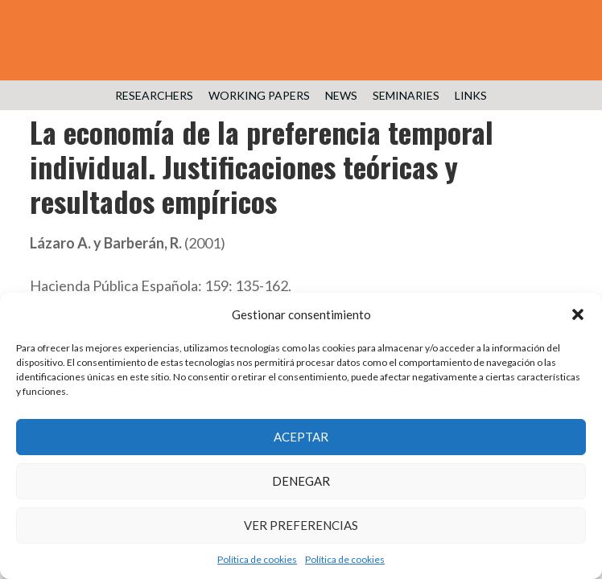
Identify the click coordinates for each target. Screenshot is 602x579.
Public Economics (301, 48)
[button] (578, 314)
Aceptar (301, 436)
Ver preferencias (301, 525)
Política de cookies (257, 559)
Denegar (301, 481)
